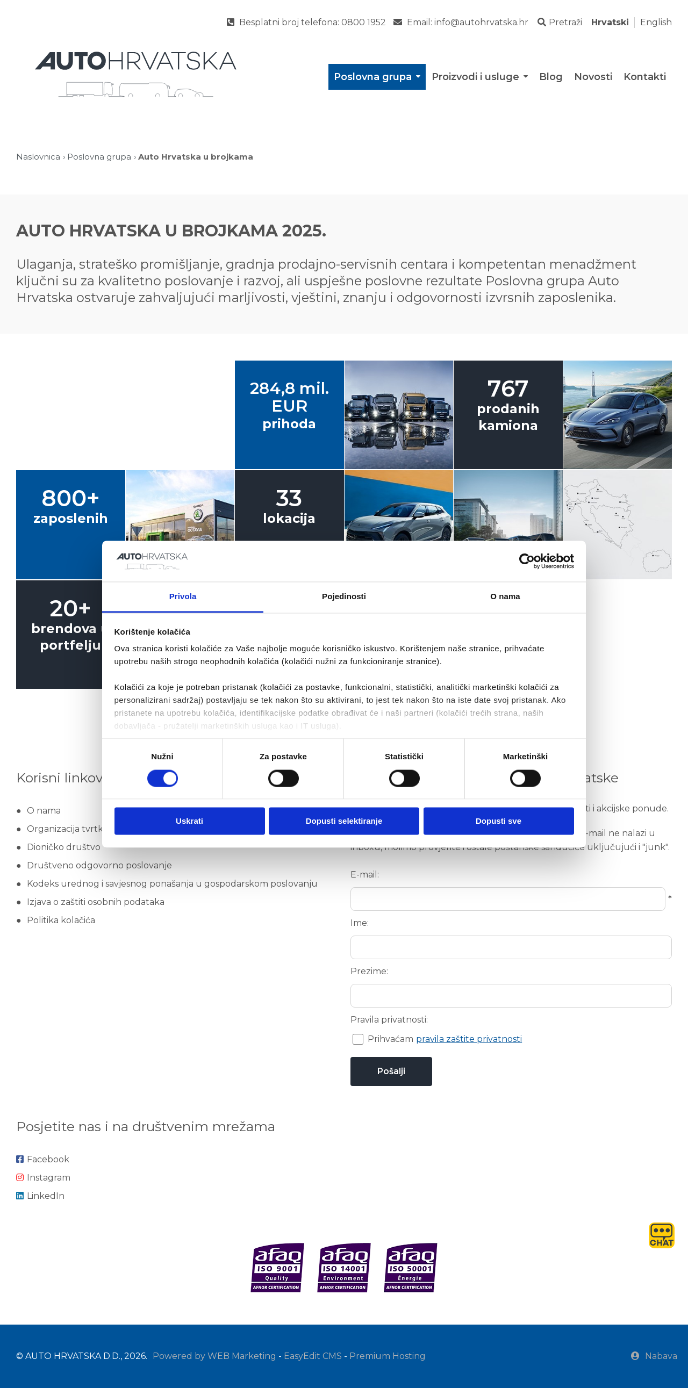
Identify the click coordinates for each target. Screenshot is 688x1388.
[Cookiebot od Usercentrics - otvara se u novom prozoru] (527, 561)
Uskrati (189, 821)
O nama (44, 811)
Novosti (593, 77)
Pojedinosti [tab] (344, 596)
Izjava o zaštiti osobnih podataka (95, 902)
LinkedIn (40, 1196)
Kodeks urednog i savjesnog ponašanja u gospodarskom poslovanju (172, 884)
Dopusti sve (498, 821)
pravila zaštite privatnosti (469, 1039)
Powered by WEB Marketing (214, 1356)
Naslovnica (38, 157)
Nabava (654, 1356)
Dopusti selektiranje (344, 821)
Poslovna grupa (378, 77)
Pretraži (560, 22)
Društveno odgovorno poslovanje (99, 865)
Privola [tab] (183, 596)
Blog (551, 77)
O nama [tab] (505, 596)
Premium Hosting (387, 1356)
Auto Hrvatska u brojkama (195, 157)
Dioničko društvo (64, 847)
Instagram (43, 1178)
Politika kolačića (61, 920)
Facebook (42, 1159)
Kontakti (645, 77)
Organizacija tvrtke (68, 829)
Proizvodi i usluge (480, 77)
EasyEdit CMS (313, 1356)
